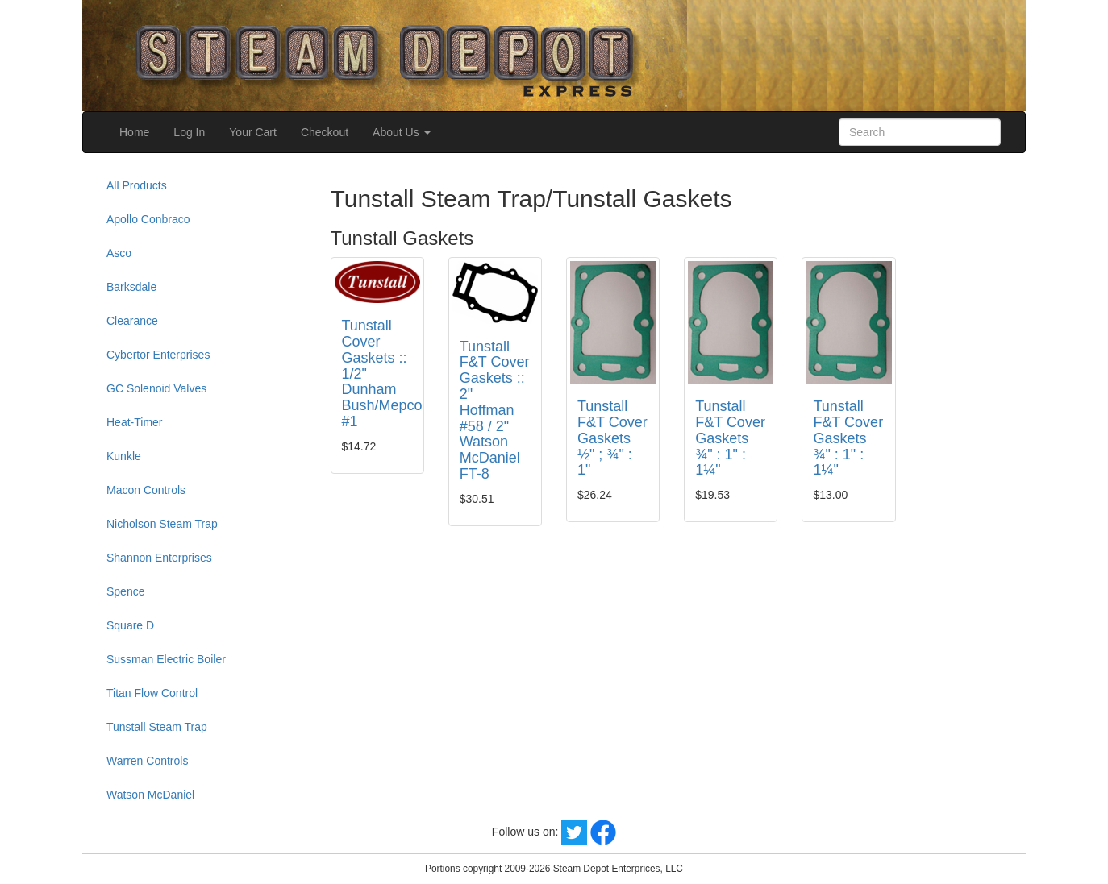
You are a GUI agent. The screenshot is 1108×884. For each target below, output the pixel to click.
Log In (189, 132)
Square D (130, 625)
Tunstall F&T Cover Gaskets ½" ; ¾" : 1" (612, 438)
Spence (125, 591)
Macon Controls (145, 490)
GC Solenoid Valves (156, 388)
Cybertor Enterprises (158, 354)
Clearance (132, 320)
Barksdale (131, 286)
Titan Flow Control (152, 693)
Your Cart (253, 132)
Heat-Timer (134, 422)
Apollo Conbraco (148, 219)
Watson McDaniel (150, 794)
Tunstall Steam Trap (156, 726)
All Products (136, 185)
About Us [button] (401, 132)
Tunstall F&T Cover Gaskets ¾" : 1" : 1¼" (730, 438)
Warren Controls (147, 760)
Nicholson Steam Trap (162, 523)
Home (134, 132)
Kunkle (123, 456)
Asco (118, 253)
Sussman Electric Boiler (166, 659)
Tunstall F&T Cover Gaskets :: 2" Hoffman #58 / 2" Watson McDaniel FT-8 (495, 410)
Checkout (324, 132)
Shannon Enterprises (159, 557)
